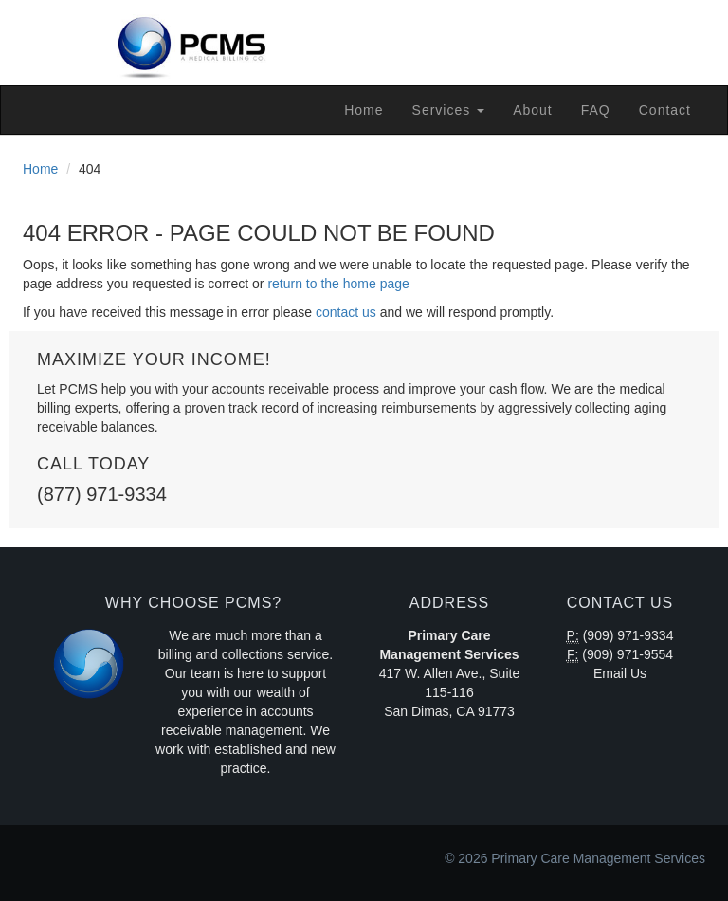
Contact (665, 110)
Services (448, 110)
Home (363, 110)
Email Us (619, 673)
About (533, 110)
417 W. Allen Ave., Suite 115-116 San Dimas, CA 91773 (449, 692)
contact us (346, 312)
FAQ (595, 110)
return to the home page (338, 283)
